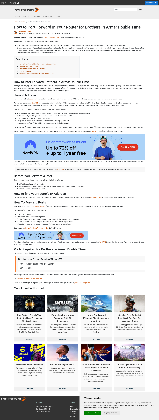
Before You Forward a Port (28, 66)
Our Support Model (43, 409)
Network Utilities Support (45, 407)
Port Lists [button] (27, 16)
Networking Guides (43, 411)
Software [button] (37, 16)
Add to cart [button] (151, 3)
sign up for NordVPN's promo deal (36, 228)
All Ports (73, 414)
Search (141, 9)
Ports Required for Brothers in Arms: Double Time (36, 74)
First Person (49, 37)
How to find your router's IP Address (32, 69)
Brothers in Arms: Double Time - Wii (29, 279)
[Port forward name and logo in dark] (26, 9)
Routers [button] (18, 16)
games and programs (82, 283)
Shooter (57, 37)
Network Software (76, 409)
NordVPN (35, 103)
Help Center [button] (47, 16)
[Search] (125, 9)
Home (16, 22)
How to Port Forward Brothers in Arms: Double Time (37, 64)
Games (23, 22)
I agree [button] (88, 413)
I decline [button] (96, 413)
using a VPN (33, 99)
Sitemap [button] (58, 16)
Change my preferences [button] (110, 413)
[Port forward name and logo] (10, 3)
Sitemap (73, 403)
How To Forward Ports (27, 71)
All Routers (73, 411)
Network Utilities (96, 198)
